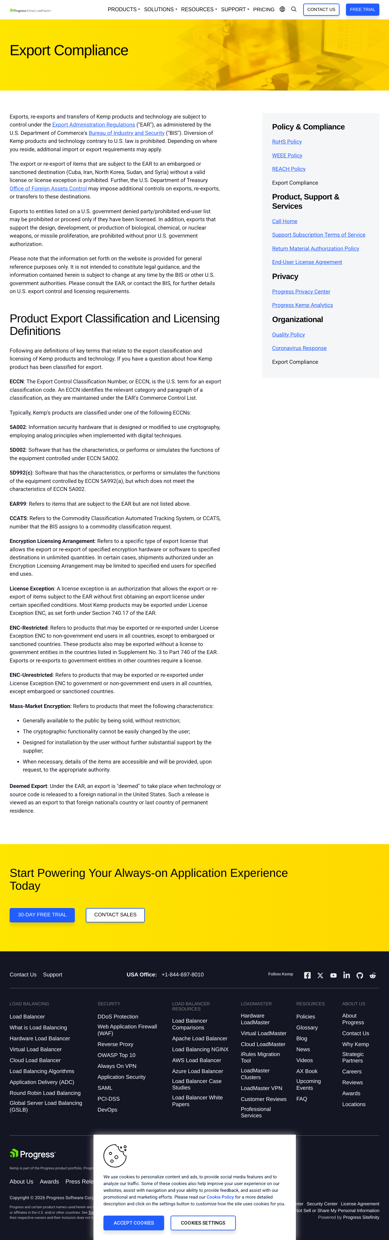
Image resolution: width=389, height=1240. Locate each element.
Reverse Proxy (115, 1044)
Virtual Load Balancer (36, 1049)
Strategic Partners (353, 1057)
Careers (352, 1072)
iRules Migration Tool (260, 1057)
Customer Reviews (264, 1099)
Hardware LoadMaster (255, 1019)
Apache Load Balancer (199, 1038)
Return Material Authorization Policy (315, 249)
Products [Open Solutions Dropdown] (122, 9)
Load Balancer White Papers (197, 1101)
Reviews (352, 1082)
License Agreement (360, 1203)
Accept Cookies (134, 1223)
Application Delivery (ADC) (42, 1082)
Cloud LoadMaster (263, 1044)
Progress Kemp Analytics (302, 305)
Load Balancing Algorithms (42, 1071)
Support (52, 975)
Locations (354, 1104)
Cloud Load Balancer (35, 1060)
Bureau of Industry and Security (126, 133)
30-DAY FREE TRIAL (42, 915)
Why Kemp (355, 1044)
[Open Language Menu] (282, 9)
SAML (105, 1088)
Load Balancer (27, 1017)
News (303, 1049)
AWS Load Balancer (196, 1060)
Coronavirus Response (299, 348)
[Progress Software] (33, 1153)
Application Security (122, 1077)
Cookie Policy (220, 1197)
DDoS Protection (118, 1017)
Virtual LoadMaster (264, 1033)
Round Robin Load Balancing (45, 1093)
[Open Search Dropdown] (294, 9)
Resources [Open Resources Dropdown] (197, 9)
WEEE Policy (287, 156)
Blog (301, 1038)
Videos (304, 1060)
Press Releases (86, 1181)
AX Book (306, 1071)
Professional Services (256, 1112)
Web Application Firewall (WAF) (127, 1030)
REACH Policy (288, 169)
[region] (194, 1187)
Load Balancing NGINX (200, 1049)
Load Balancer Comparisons (190, 1024)
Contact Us (321, 9)
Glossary (307, 1028)
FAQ (301, 1099)
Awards (351, 1093)
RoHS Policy (287, 142)
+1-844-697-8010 (183, 975)
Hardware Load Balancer (40, 1038)
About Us (21, 1181)
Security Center (322, 1203)
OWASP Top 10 (117, 1055)
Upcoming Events (308, 1084)
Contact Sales (115, 915)
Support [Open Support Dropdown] (233, 9)
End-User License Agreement (307, 262)
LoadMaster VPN (261, 1088)
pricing (264, 10)
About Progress (353, 1019)
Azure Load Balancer (197, 1071)
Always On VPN (117, 1066)
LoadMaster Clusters (255, 1074)
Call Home (284, 221)
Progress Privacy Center (301, 292)
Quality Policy (288, 335)
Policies (305, 1017)
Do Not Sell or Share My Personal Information (333, 1210)
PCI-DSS (109, 1099)
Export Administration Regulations (93, 125)
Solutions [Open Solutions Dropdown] (158, 9)
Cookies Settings (203, 1223)
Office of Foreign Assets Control (48, 189)
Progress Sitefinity (361, 1217)
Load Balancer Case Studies (197, 1084)
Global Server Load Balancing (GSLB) (46, 1106)
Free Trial (362, 9)
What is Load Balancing (38, 1028)
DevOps (107, 1110)
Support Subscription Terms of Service (318, 235)
